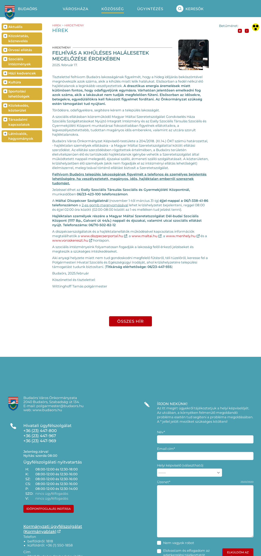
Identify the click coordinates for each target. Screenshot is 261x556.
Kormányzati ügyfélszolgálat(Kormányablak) (52, 529)
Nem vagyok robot (178, 543)
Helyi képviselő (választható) (180, 465)
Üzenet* (163, 482)
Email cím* (166, 449)
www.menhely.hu (181, 236)
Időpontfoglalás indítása (48, 509)
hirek (56, 25)
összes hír (130, 321)
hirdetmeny (74, 25)
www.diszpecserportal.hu (102, 236)
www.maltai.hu (144, 236)
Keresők (190, 8)
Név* (161, 432)
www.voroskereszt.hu (70, 240)
